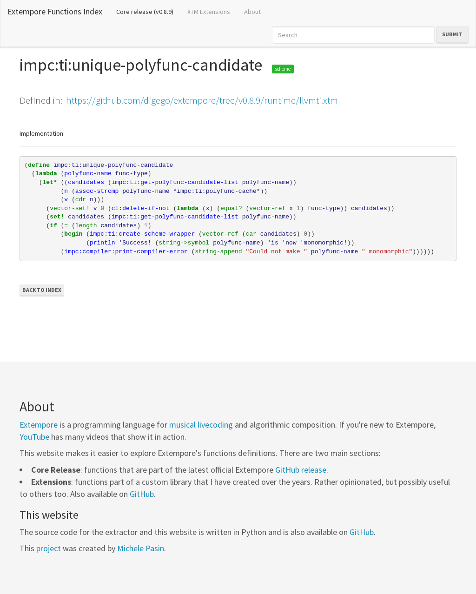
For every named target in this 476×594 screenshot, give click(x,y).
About (252, 11)
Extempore (39, 424)
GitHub (142, 493)
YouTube (34, 436)
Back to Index (41, 289)
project (48, 548)
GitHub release (300, 469)
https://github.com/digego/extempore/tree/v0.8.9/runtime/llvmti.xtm (202, 100)
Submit (452, 34)
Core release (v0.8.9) (148, 11)
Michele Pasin (140, 548)
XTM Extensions (208, 11)
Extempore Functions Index (54, 11)
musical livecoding (201, 424)
